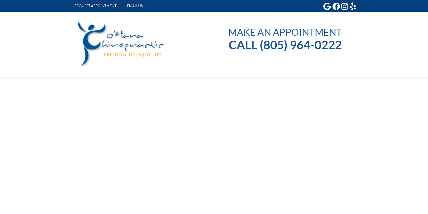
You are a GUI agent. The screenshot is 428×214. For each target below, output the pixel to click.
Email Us (135, 6)
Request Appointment (95, 6)
